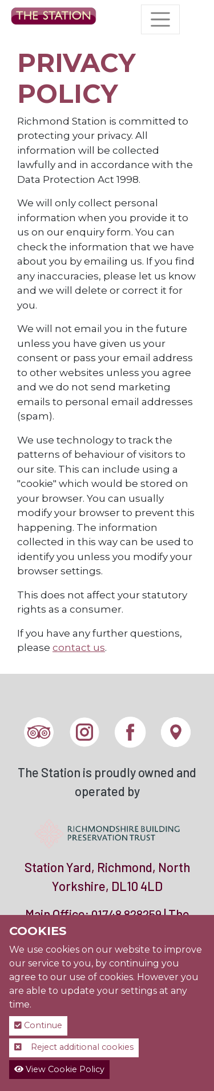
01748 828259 (126, 914)
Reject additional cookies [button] (74, 1047)
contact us (79, 647)
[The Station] (54, 19)
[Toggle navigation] (160, 19)
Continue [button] (38, 1025)
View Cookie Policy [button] (59, 1069)
